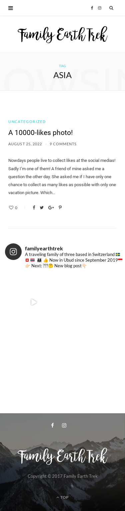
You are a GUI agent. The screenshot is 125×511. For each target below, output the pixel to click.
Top (62, 497)
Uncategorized (27, 121)
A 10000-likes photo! (40, 133)
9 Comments (63, 144)
